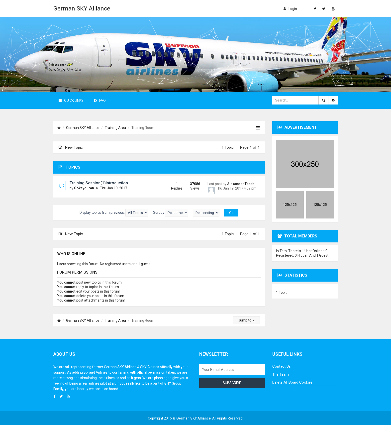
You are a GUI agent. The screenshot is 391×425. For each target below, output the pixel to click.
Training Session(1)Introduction (99, 183)
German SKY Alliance (81, 8)
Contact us (281, 366)
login (290, 9)
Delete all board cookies (292, 382)
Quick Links (71, 101)
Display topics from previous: (114, 212)
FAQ (100, 101)
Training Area (115, 128)
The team (280, 374)
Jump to (246, 320)
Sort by (170, 212)
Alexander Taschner (243, 184)
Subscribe (232, 383)
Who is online (71, 253)
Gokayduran (84, 188)
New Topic (71, 147)
